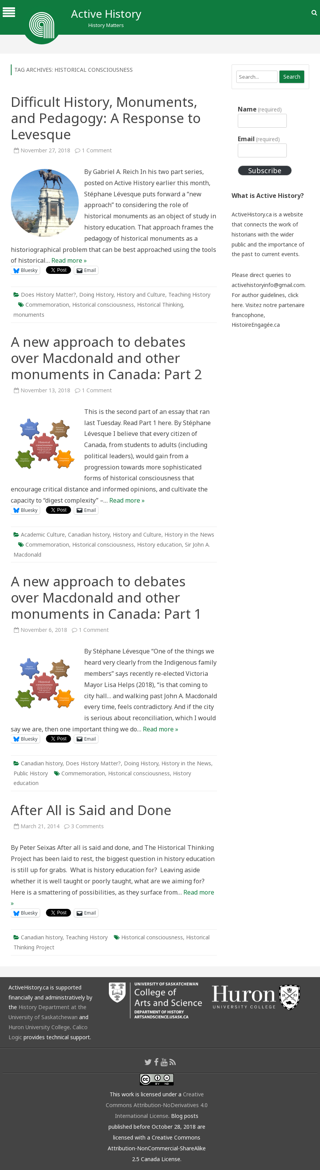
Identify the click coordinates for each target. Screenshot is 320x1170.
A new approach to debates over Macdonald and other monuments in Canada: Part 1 (106, 597)
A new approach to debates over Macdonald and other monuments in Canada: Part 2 (106, 358)
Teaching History (189, 294)
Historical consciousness (103, 304)
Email (259, 139)
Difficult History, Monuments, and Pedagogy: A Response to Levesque (106, 118)
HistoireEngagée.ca (256, 324)
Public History (31, 773)
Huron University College (39, 1027)
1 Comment (97, 150)
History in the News (189, 534)
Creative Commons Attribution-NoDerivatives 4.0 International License (157, 1105)
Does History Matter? (48, 294)
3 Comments (87, 826)
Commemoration (47, 304)
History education (159, 544)
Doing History (96, 294)
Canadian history (89, 534)
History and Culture (141, 294)
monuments (29, 314)
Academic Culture (43, 534)
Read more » (69, 260)
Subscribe (264, 170)
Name (260, 109)
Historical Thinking (160, 304)
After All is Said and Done (91, 810)
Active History (106, 13)
